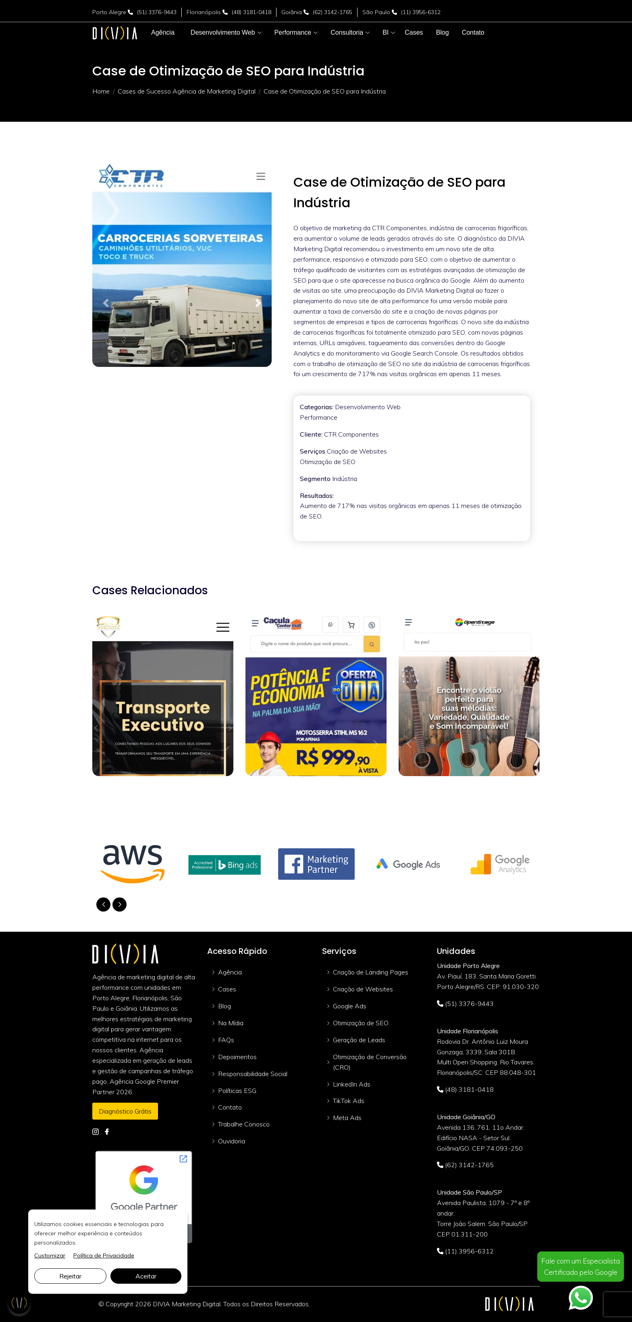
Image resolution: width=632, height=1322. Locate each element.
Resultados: (317, 495)
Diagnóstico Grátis (125, 1111)
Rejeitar (70, 1276)
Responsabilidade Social (252, 1074)
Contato (230, 1107)
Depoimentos (237, 1057)
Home (101, 91)
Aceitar (145, 1276)
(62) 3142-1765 (332, 12)
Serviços (312, 451)
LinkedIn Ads (351, 1084)
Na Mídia (230, 1023)
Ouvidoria (231, 1141)
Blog (224, 1006)
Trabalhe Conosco (244, 1124)
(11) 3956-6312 (421, 12)
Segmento (315, 479)
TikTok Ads (348, 1101)
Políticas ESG (237, 1091)
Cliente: (311, 434)
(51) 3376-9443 (157, 12)
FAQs (226, 1040)
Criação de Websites (363, 989)
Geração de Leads (359, 1040)
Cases (227, 989)
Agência (230, 972)
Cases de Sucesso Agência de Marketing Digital (187, 91)
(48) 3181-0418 (251, 12)
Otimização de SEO (361, 1023)
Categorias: (316, 407)
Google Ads (349, 1006)
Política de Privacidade (103, 1255)
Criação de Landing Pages (370, 972)
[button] (222, 32)
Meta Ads (347, 1118)
